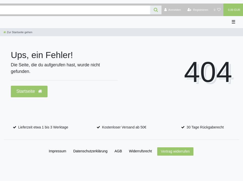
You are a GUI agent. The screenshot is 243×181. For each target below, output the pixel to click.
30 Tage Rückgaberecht (205, 127)
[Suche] (155, 10)
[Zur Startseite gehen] (18, 32)
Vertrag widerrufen (175, 151)
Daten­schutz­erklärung (90, 151)
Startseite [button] (29, 91)
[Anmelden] (172, 10)
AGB (118, 151)
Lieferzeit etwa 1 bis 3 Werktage (43, 127)
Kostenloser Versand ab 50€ (124, 127)
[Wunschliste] (217, 10)
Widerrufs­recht (140, 151)
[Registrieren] (198, 10)
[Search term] (75, 10)
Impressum (57, 151)
